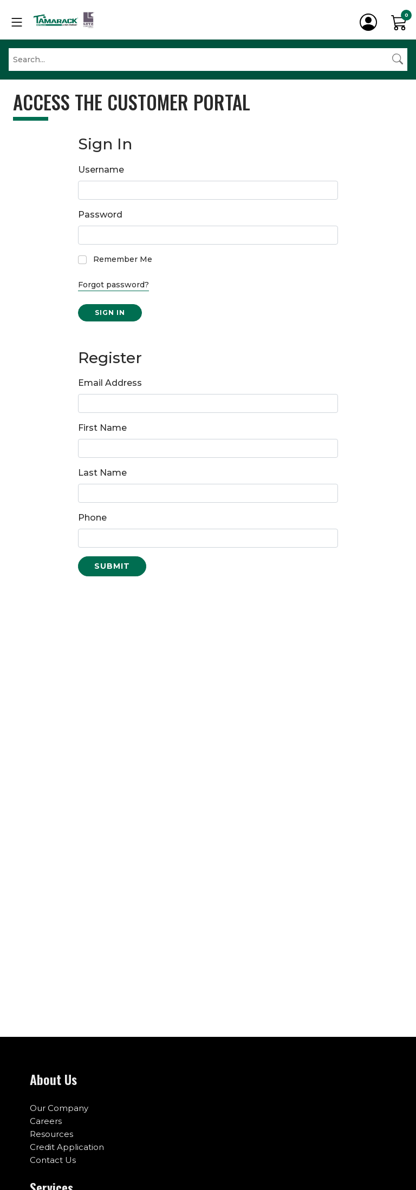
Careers (46, 1121)
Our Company (59, 1108)
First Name (102, 428)
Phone (92, 517)
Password (100, 214)
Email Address (110, 383)
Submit (112, 566)
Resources (51, 1134)
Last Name (102, 473)
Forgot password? (113, 285)
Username (101, 170)
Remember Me (122, 259)
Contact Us (53, 1160)
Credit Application (67, 1147)
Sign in (110, 312)
